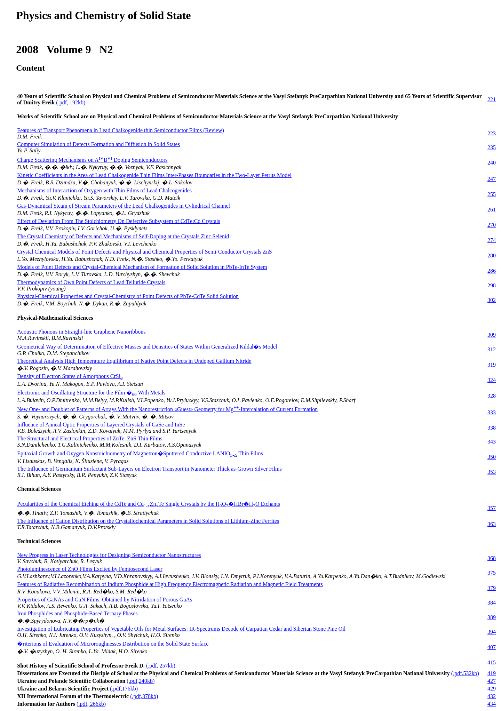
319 (491, 365)
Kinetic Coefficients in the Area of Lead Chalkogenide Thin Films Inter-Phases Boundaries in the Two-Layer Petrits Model (154, 175)
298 (491, 285)
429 (491, 689)
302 (491, 300)
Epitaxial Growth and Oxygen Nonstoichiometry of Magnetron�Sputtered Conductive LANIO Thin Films (140, 453)
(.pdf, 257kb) (160, 666)
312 (491, 349)
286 (491, 271)
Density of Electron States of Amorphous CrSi (70, 376)
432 (491, 696)
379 (491, 588)
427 (491, 681)
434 (491, 704)
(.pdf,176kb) (124, 689)
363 (491, 524)
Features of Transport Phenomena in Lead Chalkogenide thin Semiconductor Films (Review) (120, 130)
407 (491, 647)
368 (491, 558)
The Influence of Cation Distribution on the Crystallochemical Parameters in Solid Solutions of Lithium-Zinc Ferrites (148, 521)
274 (491, 240)
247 (491, 179)
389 (491, 617)
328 (491, 396)
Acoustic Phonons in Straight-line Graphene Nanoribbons (81, 332)
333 (491, 412)
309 (491, 335)
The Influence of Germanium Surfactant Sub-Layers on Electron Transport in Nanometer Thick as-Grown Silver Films (149, 469)
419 (491, 673)
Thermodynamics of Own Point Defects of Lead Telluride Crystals (91, 282)
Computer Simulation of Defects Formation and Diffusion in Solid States (98, 144)
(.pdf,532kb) (465, 673)
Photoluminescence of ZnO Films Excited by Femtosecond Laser (89, 569)
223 (491, 133)
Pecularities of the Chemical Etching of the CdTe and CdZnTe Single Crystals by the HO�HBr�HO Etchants (148, 504)
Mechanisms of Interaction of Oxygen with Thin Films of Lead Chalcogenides (104, 190)
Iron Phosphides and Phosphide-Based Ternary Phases (77, 613)
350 (491, 457)
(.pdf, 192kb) (70, 102)
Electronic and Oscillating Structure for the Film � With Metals (91, 393)
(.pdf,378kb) (144, 696)
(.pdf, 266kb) (91, 704)
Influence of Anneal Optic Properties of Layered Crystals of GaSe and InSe (101, 425)
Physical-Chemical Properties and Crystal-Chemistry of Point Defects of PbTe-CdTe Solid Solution (128, 296)
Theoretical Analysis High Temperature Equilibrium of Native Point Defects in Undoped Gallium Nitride (134, 361)
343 (491, 442)
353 (491, 472)
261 (491, 210)
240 (491, 163)
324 (491, 380)
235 (491, 147)
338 (491, 428)
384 (491, 603)
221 (491, 99)
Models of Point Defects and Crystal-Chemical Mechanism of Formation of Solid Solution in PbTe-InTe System (142, 267)
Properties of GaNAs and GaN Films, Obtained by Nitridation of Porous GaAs (104, 599)
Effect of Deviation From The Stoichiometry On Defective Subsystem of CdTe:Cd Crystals (118, 221)
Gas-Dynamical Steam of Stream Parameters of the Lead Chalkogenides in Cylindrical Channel (123, 206)
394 (491, 632)
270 (491, 225)
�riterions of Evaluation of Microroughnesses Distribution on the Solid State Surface (112, 644)
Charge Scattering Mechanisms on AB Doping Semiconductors (92, 160)
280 (491, 255)
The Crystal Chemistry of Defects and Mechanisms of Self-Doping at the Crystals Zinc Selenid (123, 236)
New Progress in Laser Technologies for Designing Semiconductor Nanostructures (109, 555)
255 (491, 194)
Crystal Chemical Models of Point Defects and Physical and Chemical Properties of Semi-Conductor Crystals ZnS (144, 252)
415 (491, 662)
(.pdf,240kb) (140, 681)
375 (491, 573)
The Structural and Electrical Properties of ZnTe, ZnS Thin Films (89, 438)
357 (491, 508)
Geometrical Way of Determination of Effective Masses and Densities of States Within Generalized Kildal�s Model (147, 347)
